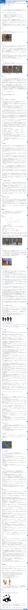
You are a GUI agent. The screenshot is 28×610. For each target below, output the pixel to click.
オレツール (18, 1)
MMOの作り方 (10, 1)
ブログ (20, 1)
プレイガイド (15, 2)
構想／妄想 (13, 2)
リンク (22, 1)
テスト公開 (7, 2)
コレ (3, 96)
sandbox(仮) (7, 1)
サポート (19, 2)
